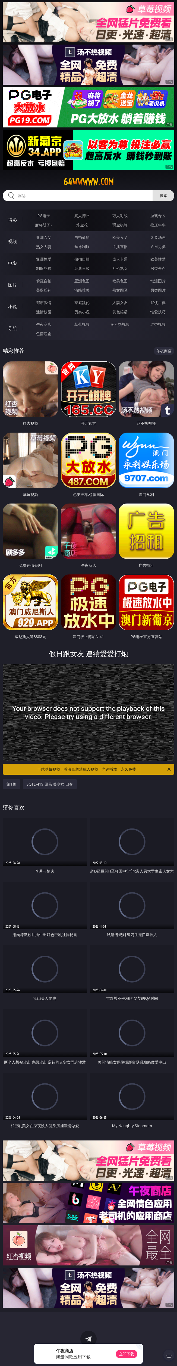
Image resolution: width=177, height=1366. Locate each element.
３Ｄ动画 (158, 237)
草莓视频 (82, 324)
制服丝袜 (43, 268)
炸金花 (82, 224)
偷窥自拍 (43, 280)
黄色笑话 (120, 311)
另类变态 (158, 268)
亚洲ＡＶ (43, 237)
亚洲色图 (82, 280)
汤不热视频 (119, 324)
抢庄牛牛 (158, 224)
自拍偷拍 (82, 237)
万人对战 (120, 215)
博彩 (12, 220)
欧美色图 (120, 280)
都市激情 (43, 302)
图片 (12, 285)
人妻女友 (120, 302)
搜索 (163, 195)
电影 (12, 263)
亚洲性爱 (43, 259)
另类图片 (158, 290)
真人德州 (82, 215)
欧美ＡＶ (120, 237)
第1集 (11, 784)
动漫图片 (158, 280)
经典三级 (82, 268)
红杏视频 (158, 324)
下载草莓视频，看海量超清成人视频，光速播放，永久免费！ (104, 769)
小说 (12, 307)
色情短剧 (43, 333)
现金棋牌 (120, 224)
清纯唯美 (82, 290)
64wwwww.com (88, 181)
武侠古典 (158, 302)
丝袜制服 (82, 246)
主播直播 (120, 246)
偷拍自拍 (82, 259)
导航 (12, 328)
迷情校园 (43, 311)
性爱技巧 (158, 311)
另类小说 (82, 311)
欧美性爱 (158, 259)
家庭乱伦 (82, 302)
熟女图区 (120, 290)
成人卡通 (120, 259)
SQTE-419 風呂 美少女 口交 (50, 784)
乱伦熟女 (120, 268)
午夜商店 (43, 324)
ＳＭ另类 (158, 246)
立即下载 (126, 1353)
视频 (12, 241)
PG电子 (43, 215)
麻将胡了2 (43, 224)
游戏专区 (158, 215)
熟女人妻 (43, 246)
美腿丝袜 (43, 290)
